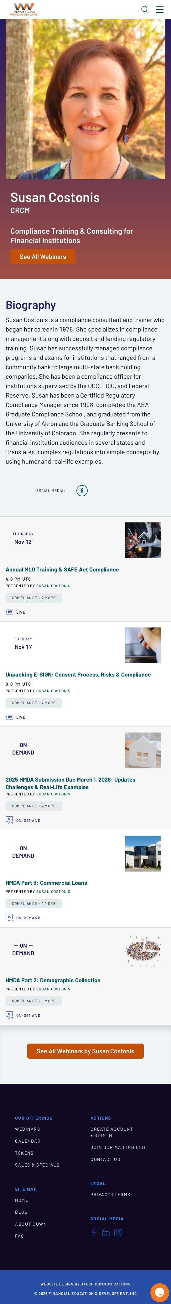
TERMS (123, 1194)
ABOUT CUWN (31, 1224)
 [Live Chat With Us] (160, 1293)
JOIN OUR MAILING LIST (119, 1147)
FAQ (19, 1236)
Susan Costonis (53, 585)
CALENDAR (28, 1141)
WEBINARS (27, 1129)
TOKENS (24, 1153)
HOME (21, 1200)
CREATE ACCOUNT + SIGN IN (112, 1132)
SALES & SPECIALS (37, 1165)
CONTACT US (105, 1159)
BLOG (21, 1212)
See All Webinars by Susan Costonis (85, 1051)
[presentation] (143, 540)
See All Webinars (43, 256)
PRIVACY (101, 1194)
